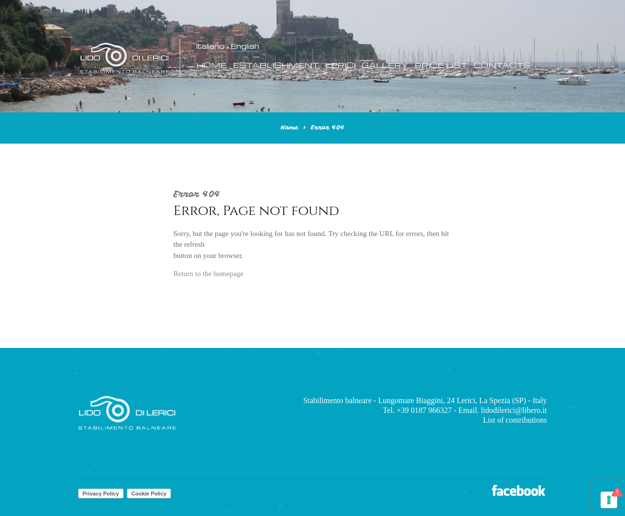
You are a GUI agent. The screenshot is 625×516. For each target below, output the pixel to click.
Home (211, 65)
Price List (441, 65)
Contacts (502, 65)
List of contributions (515, 420)
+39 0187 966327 (424, 410)
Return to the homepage (208, 274)
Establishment (276, 65)
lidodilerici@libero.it (514, 410)
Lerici (340, 65)
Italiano (210, 46)
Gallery (385, 65)
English (245, 46)
